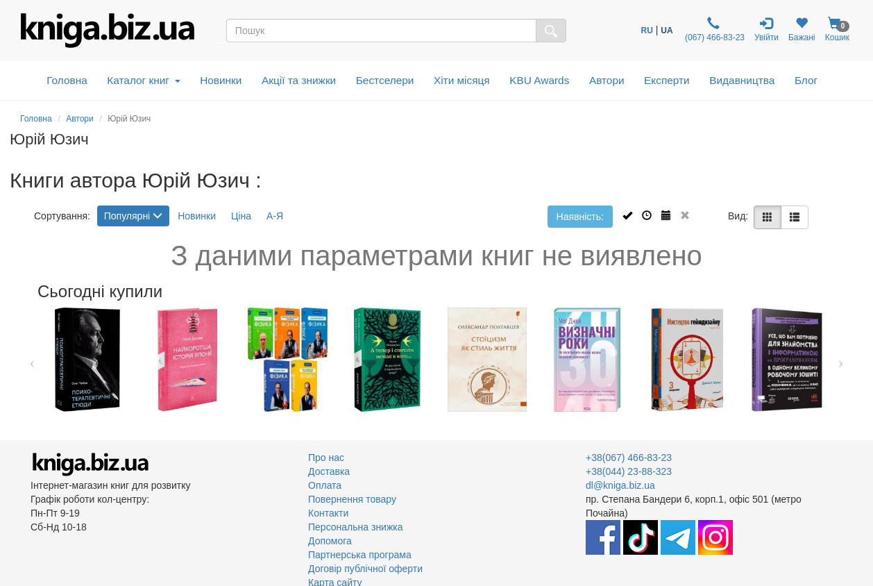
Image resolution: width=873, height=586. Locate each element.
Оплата (324, 485)
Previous (32, 359)
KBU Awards (539, 80)
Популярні (133, 215)
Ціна (241, 215)
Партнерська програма (360, 554)
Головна (66, 80)
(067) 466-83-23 (714, 29)
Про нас (326, 457)
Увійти (766, 29)
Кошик (836, 29)
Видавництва (741, 80)
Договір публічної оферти (365, 568)
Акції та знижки (299, 80)
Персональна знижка (355, 527)
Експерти (667, 80)
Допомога (330, 540)
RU (647, 30)
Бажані (801, 29)
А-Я (274, 215)
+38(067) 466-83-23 (629, 457)
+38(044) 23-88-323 (629, 471)
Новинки (220, 80)
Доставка (329, 471)
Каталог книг (143, 80)
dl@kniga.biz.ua (620, 485)
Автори (607, 80)
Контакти (328, 513)
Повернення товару (352, 499)
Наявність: (580, 216)
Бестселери (385, 80)
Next (840, 359)
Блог (806, 80)
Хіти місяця (462, 80)
